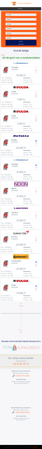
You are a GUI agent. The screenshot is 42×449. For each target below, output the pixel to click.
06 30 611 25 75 (21, 363)
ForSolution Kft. (34, 447)
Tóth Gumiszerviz (24, 3)
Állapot (7, 12)
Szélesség (8, 17)
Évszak (7, 36)
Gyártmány (8, 31)
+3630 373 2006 (22, 375)
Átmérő (7, 26)
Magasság (8, 22)
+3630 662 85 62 (22, 412)
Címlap (2, 55)
